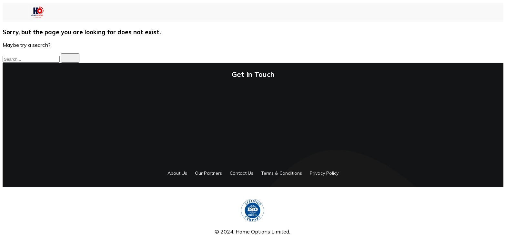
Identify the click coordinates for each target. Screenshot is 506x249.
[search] (70, 58)
